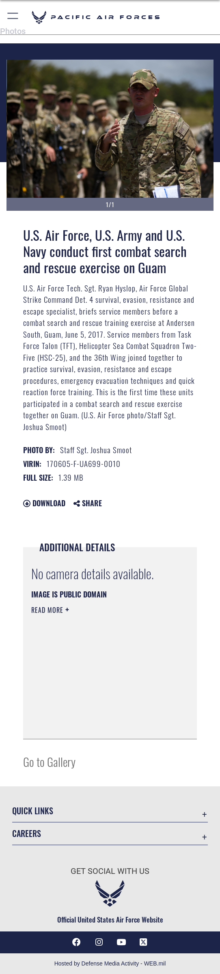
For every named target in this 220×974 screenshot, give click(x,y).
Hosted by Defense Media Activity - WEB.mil (110, 963)
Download (44, 503)
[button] (13, 17)
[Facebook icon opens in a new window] (77, 942)
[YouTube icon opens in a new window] (121, 942)
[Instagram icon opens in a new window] (99, 942)
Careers (26, 833)
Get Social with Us (110, 871)
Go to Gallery (49, 761)
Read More (48, 610)
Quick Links (32, 811)
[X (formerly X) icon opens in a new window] (143, 942)
